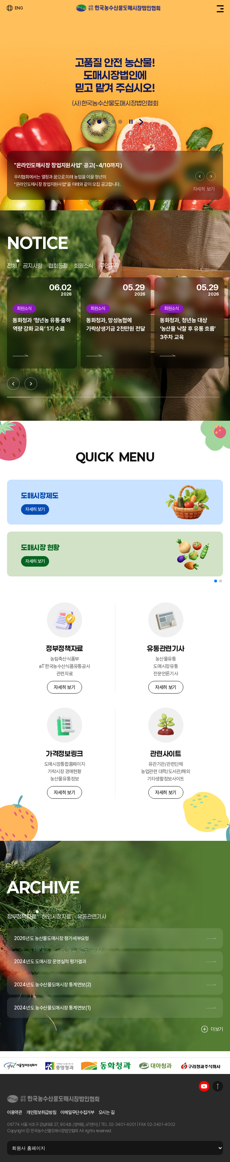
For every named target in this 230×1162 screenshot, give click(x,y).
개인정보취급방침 (41, 1112)
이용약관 (14, 1112)
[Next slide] (141, 122)
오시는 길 (107, 1112)
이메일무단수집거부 (77, 1112)
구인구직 (109, 265)
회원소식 (83, 265)
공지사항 (32, 265)
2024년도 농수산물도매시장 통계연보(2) (52, 984)
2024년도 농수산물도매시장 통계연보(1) (52, 1008)
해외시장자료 (56, 916)
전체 (11, 265)
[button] (215, 581)
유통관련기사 (91, 916)
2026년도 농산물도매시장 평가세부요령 (51, 938)
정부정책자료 (21, 916)
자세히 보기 (204, 189)
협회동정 (58, 265)
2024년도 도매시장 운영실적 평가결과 (50, 961)
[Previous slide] (88, 122)
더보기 (212, 1029)
